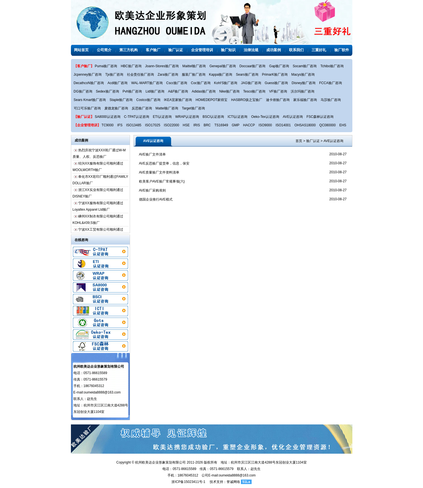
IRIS (196, 125)
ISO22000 (171, 125)
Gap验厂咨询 (279, 66)
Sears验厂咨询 (247, 75)
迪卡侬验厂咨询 (278, 100)
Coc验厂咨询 (200, 83)
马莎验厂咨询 (331, 100)
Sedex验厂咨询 (107, 91)
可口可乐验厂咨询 (87, 108)
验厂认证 (175, 50)
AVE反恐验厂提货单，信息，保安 (164, 163)
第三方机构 (128, 50)
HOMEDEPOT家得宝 (211, 100)
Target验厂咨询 (193, 108)
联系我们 (296, 50)
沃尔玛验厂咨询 (302, 91)
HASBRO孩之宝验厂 (246, 100)
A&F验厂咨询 (178, 91)
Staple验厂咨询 (121, 100)
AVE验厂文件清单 (152, 154)
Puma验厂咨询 (106, 66)
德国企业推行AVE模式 (156, 199)
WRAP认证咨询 (187, 117)
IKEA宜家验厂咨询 (178, 100)
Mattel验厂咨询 (167, 108)
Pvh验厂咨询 (132, 91)
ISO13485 (133, 125)
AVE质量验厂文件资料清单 (159, 172)
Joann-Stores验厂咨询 (162, 66)
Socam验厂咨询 (305, 66)
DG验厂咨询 (83, 91)
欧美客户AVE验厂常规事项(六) (162, 181)
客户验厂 (153, 50)
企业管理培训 (202, 50)
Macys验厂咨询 (303, 75)
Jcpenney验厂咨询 (88, 75)
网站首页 (81, 50)
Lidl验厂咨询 (155, 91)
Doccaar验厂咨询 (253, 66)
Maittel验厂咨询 (194, 66)
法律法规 (251, 50)
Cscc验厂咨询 (176, 83)
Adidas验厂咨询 (204, 91)
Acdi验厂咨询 (117, 83)
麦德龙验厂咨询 (116, 108)
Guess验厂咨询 (276, 83)
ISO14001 (283, 125)
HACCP (249, 125)
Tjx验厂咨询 (114, 75)
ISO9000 (265, 125)
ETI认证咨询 (162, 117)
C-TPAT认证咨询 (136, 117)
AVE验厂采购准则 (152, 190)
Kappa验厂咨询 (220, 75)
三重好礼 (319, 50)
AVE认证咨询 (293, 117)
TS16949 (221, 125)
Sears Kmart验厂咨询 (90, 100)
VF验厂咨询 (278, 91)
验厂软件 (341, 50)
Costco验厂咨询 (148, 100)
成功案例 (273, 50)
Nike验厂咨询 (229, 91)
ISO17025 (152, 125)
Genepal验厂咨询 (222, 66)
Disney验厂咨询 (303, 83)
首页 (299, 141)
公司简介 (104, 50)
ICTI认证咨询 (238, 117)
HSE (186, 125)
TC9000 (108, 125)
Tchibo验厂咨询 (332, 66)
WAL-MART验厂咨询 (146, 83)
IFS (120, 125)
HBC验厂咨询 (131, 66)
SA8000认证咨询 (107, 117)
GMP (235, 125)
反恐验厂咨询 (142, 108)
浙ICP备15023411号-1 (188, 482)
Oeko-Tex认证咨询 (265, 117)
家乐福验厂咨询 (305, 100)
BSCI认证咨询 (213, 117)
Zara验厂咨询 (168, 75)
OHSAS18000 (304, 125)
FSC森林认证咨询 (320, 117)
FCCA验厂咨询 (330, 83)
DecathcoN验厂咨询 (89, 83)
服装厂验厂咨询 (193, 75)
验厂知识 (228, 50)
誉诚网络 (233, 482)
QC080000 (327, 125)
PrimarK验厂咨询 (275, 75)
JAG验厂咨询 (251, 83)
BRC (207, 125)
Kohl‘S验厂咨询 (226, 83)
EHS (342, 125)
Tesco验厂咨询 (254, 91)
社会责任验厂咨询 (140, 75)
